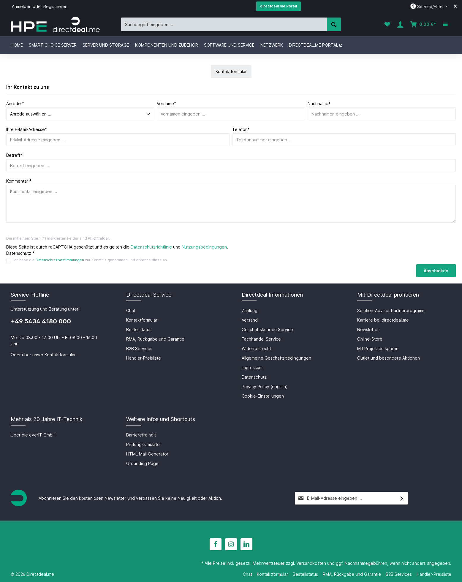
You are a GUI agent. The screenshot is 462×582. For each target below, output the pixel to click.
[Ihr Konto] (400, 24)
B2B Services (139, 348)
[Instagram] (231, 544)
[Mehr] (445, 24)
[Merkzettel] (387, 24)
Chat (130, 310)
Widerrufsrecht (256, 348)
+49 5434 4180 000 (41, 321)
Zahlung (249, 310)
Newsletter (368, 329)
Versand (250, 319)
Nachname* (319, 103)
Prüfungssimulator (143, 444)
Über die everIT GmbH (33, 434)
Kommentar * (18, 181)
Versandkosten (311, 563)
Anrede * (15, 103)
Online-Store (369, 338)
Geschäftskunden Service (267, 329)
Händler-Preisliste (143, 357)
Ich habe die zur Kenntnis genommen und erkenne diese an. (90, 260)
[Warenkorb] (422, 24)
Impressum (252, 367)
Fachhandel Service (261, 338)
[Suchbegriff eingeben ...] (224, 24)
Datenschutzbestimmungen (60, 260)
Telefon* (241, 129)
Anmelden (21, 6)
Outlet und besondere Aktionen (388, 357)
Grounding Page (142, 463)
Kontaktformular (60, 354)
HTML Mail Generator (147, 453)
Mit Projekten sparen (377, 348)
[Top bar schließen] (455, 6)
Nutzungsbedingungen (204, 246)
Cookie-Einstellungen (263, 395)
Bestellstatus (138, 329)
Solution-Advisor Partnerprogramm (391, 310)
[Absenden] (402, 498)
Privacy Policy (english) (265, 386)
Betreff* (14, 155)
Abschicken (436, 270)
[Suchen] (334, 24)
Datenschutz (254, 376)
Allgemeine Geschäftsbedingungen (276, 357)
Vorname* (166, 103)
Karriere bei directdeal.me (383, 319)
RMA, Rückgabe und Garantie (155, 338)
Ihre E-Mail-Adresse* (26, 129)
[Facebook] (215, 544)
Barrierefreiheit (141, 434)
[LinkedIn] (246, 544)
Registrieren (55, 6)
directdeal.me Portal (278, 6)
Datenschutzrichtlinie (151, 246)
